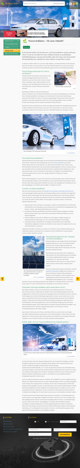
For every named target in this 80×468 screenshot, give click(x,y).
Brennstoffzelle (59, 163)
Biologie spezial (12, 50)
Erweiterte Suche (59, 3)
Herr (37, 421)
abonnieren (65, 434)
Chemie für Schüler (10, 432)
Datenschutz (8, 424)
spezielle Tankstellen (52, 271)
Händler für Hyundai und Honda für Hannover (58, 191)
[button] (77, 3)
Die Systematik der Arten (12, 44)
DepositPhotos (76, 8)
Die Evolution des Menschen (13, 429)
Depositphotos (72, 153)
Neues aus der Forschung (12, 53)
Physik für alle (8, 427)
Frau (48, 421)
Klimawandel (26, 47)
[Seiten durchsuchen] (38, 3)
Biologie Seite (11, 3)
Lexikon (12, 47)
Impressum (7, 421)
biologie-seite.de (12, 41)
